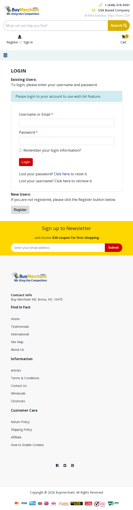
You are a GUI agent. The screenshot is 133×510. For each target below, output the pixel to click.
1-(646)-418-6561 (117, 5)
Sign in (28, 42)
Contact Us (19, 386)
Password (27, 132)
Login (26, 162)
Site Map (17, 342)
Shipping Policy (21, 429)
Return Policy (20, 422)
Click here (62, 174)
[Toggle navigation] (6, 55)
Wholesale (18, 393)
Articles (16, 370)
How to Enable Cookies (27, 445)
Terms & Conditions (25, 378)
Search (119, 25)
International (20, 334)
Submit (113, 247)
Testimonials (20, 326)
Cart (123, 42)
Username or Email (34, 114)
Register (12, 42)
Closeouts (18, 401)
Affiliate (16, 437)
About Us (17, 349)
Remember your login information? (52, 150)
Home (15, 319)
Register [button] (20, 210)
